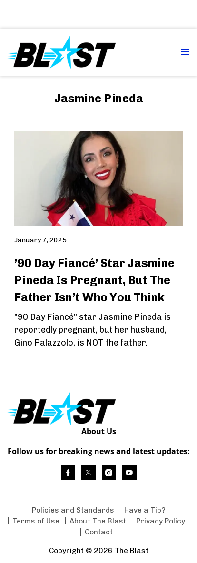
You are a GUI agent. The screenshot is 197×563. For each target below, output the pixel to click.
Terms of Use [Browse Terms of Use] (35, 520)
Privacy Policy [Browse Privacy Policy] (160, 520)
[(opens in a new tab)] (68, 472)
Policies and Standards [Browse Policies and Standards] (73, 509)
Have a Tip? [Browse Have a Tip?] (145, 509)
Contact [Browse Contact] (99, 531)
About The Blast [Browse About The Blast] (97, 520)
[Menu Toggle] (185, 52)
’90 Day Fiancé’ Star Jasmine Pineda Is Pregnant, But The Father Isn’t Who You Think (94, 280)
